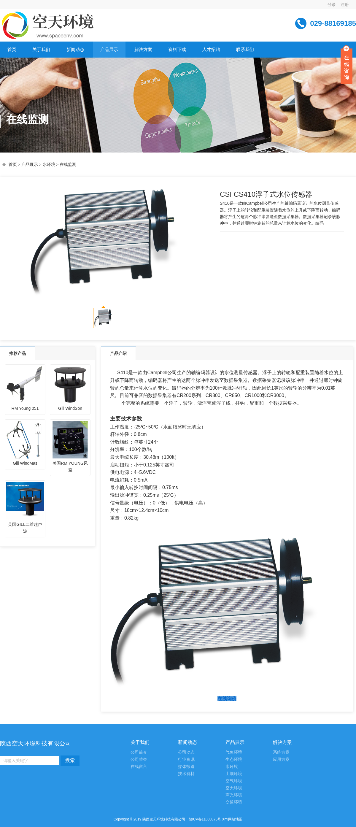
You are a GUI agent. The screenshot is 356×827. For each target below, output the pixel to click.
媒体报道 (186, 766)
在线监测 (68, 164)
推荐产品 (17, 353)
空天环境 (233, 788)
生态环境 (233, 759)
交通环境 (233, 802)
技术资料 (186, 774)
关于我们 (41, 49)
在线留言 (139, 766)
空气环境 (233, 781)
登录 (332, 4)
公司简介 (139, 752)
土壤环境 (233, 774)
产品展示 (109, 49)
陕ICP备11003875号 (205, 819)
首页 (11, 49)
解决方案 (143, 49)
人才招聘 (211, 49)
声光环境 (233, 795)
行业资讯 (186, 759)
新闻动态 (75, 49)
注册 (345, 4)
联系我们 (245, 49)
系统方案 (281, 752)
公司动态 (186, 752)
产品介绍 (118, 353)
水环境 (49, 164)
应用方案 (281, 759)
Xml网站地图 (232, 819)
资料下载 (177, 49)
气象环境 (233, 752)
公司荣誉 (139, 759)
